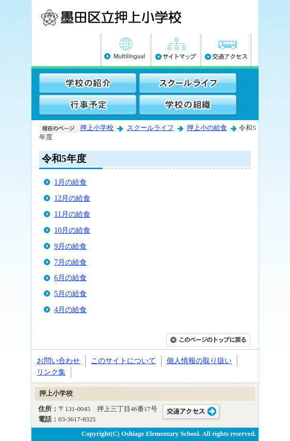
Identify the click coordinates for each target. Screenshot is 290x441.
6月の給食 (70, 277)
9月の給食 (70, 246)
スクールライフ (150, 128)
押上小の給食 (207, 128)
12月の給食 (72, 198)
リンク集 (51, 372)
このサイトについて (123, 360)
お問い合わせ (58, 360)
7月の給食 (70, 262)
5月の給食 (70, 293)
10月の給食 (72, 230)
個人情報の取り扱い (199, 360)
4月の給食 (70, 309)
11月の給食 (72, 214)
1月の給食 (70, 182)
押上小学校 (97, 128)
